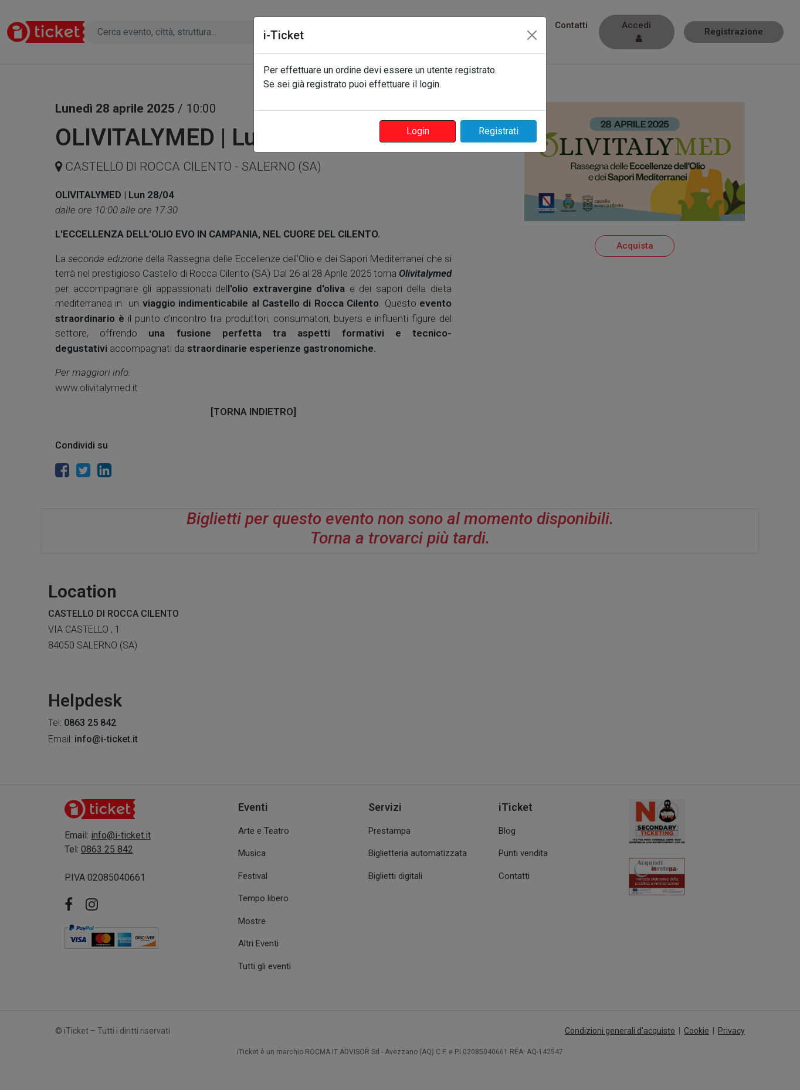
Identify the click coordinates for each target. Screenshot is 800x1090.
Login (417, 131)
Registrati (498, 131)
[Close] (532, 35)
